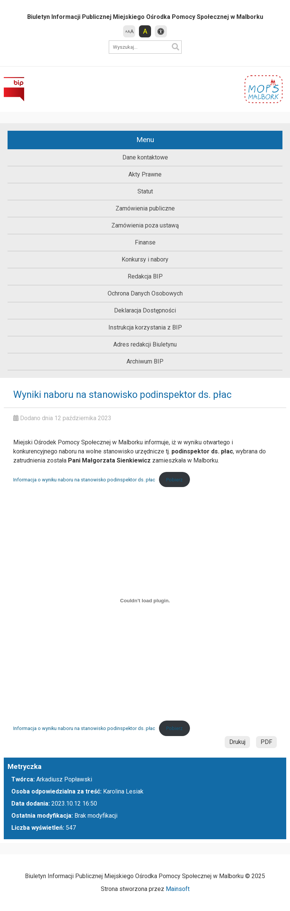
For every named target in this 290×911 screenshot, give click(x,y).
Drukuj (237, 742)
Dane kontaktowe (145, 157)
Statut (145, 191)
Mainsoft (178, 888)
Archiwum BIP (145, 361)
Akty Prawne (145, 174)
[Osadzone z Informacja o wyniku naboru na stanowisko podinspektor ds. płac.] (145, 600)
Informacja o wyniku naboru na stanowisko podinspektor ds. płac (84, 480)
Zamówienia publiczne (145, 208)
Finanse (145, 242)
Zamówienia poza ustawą (145, 225)
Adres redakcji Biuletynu (145, 344)
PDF (266, 742)
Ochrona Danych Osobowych (145, 293)
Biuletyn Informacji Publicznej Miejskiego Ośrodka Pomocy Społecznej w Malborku (145, 16)
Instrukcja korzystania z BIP (145, 327)
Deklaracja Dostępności (145, 310)
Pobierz (174, 480)
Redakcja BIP (145, 276)
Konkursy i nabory (145, 259)
